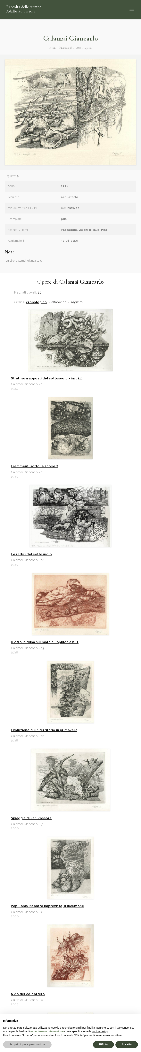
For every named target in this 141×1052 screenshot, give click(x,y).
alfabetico (59, 302)
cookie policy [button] (99, 1031)
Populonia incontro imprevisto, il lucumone (47, 906)
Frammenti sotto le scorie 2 (34, 466)
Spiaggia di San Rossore (31, 818)
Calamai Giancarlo (70, 38)
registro (77, 302)
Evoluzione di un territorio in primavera (44, 730)
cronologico (36, 302)
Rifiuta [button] (103, 1044)
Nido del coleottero (28, 994)
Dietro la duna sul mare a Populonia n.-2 (45, 642)
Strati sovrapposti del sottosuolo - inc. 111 (47, 378)
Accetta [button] (127, 1044)
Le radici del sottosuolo (31, 554)
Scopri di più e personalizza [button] (27, 1044)
